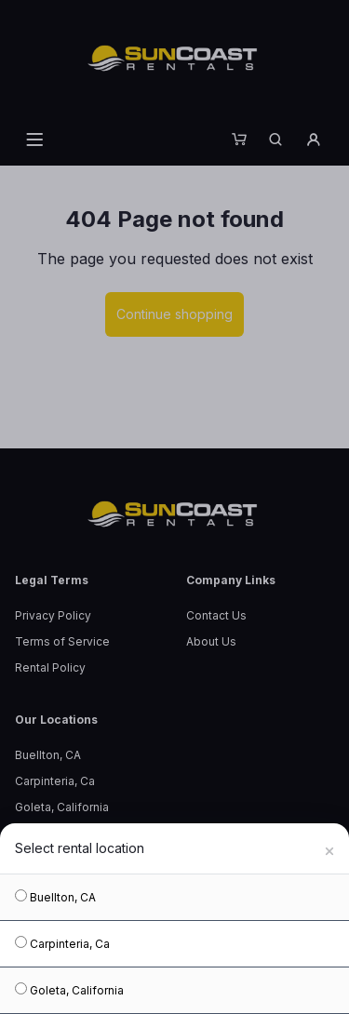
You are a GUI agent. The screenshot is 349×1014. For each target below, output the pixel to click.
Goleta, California (69, 989)
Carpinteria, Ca (62, 943)
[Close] (329, 848)
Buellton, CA (55, 896)
